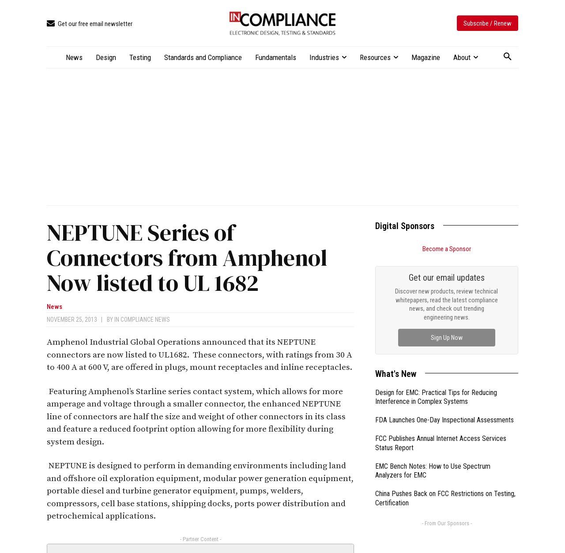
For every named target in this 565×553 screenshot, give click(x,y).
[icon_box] (89, 24)
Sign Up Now (447, 337)
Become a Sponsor (446, 249)
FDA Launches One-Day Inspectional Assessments (444, 420)
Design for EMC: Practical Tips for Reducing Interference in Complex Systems (436, 397)
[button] (507, 57)
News (54, 307)
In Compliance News (142, 319)
